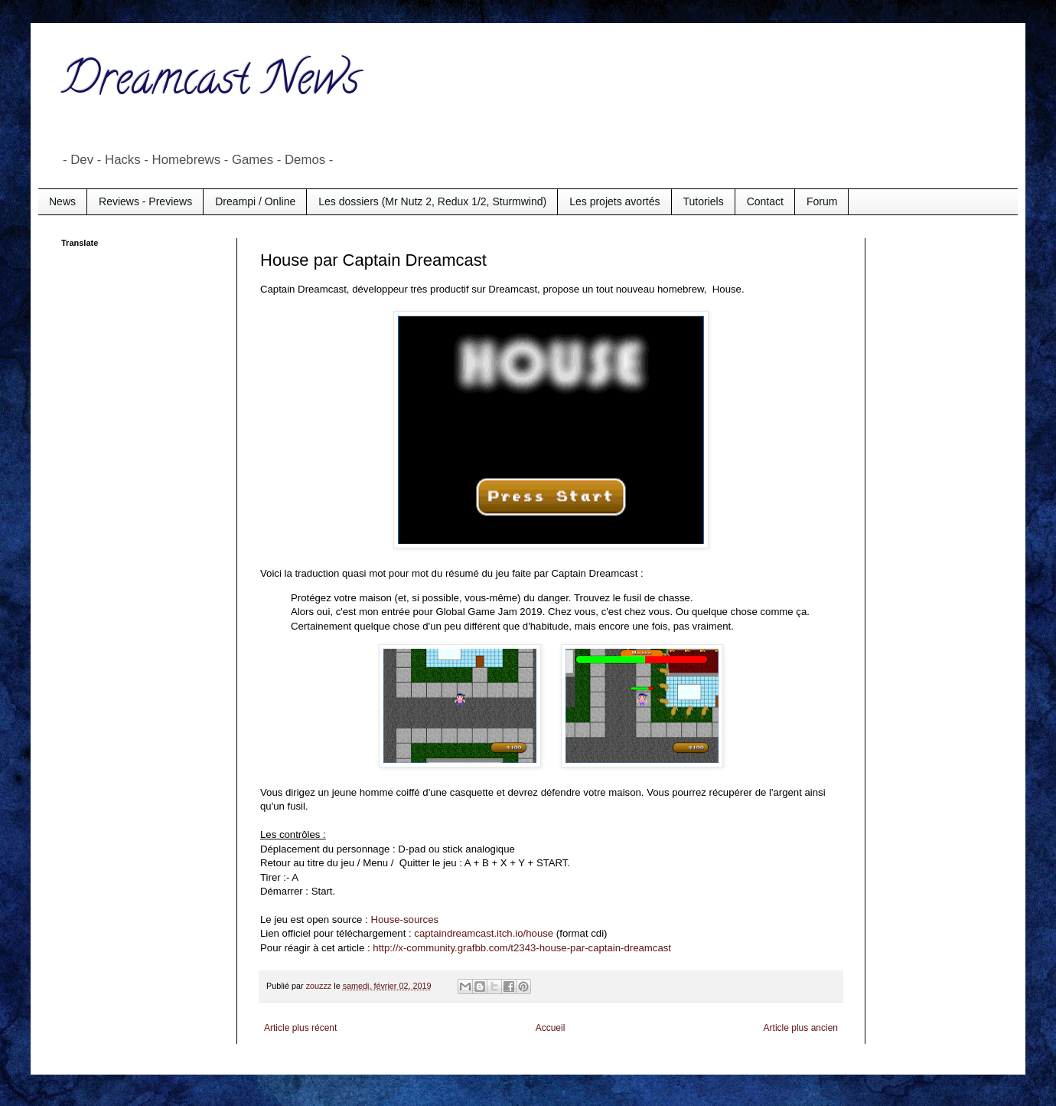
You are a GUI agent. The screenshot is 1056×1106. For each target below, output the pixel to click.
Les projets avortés (614, 201)
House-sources (404, 919)
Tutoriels (703, 201)
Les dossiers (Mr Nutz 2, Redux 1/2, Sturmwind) (432, 201)
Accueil (550, 1028)
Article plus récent (300, 1028)
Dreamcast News (210, 83)
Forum (822, 201)
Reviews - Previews (145, 201)
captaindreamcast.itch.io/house (483, 933)
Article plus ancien (801, 1028)
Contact (765, 201)
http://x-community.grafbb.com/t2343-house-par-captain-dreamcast (522, 948)
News (62, 201)
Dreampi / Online (255, 201)
